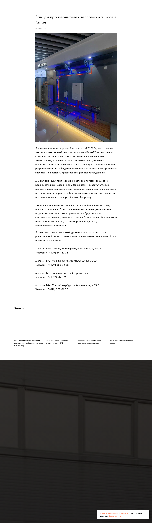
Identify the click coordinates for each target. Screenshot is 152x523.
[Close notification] (147, 512)
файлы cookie (115, 516)
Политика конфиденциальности (114, 513)
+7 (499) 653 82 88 (57, 264)
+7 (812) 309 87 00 (57, 289)
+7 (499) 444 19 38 (57, 252)
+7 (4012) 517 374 (56, 277)
